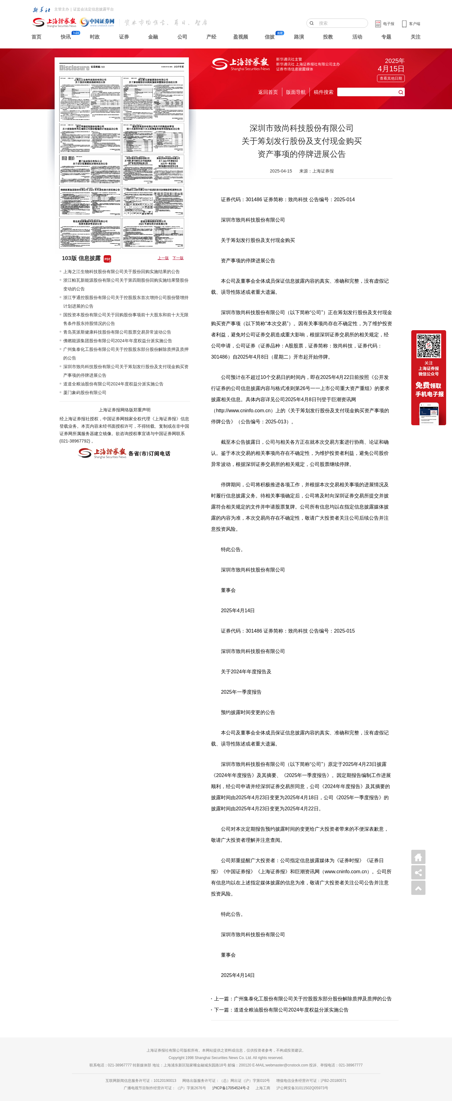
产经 (211, 36)
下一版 (178, 258)
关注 (416, 36)
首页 (36, 36)
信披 (270, 36)
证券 (124, 36)
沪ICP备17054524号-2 (230, 1088)
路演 (299, 36)
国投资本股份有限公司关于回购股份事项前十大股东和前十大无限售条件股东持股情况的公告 (126, 319)
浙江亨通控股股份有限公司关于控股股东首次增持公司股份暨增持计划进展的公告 (126, 302)
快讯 (66, 36)
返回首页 (268, 92)
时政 (95, 36)
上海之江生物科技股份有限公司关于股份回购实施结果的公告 (121, 271)
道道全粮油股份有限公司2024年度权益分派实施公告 (113, 383)
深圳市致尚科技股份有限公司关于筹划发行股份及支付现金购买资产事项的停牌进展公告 (126, 371)
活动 (357, 36)
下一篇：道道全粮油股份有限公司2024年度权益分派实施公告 (281, 1009)
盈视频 (240, 36)
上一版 (163, 258)
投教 (328, 36)
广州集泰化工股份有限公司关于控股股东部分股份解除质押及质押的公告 (126, 353)
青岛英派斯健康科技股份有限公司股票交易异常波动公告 (117, 332)
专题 (386, 36)
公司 (182, 36)
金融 (153, 36)
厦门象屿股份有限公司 (84, 392)
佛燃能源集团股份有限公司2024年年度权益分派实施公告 (117, 340)
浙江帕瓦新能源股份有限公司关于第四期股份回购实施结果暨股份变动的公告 (126, 284)
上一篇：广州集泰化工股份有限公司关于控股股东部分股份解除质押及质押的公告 (303, 998)
